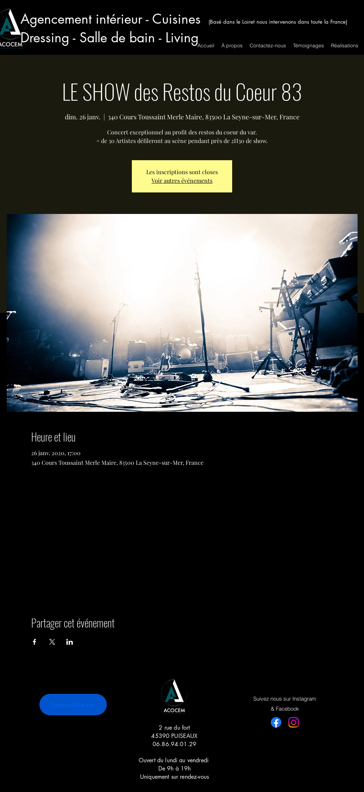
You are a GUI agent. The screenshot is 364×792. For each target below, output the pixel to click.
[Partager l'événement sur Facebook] (34, 642)
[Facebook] (276, 722)
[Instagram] (294, 722)
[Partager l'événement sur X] (52, 642)
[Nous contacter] (73, 704)
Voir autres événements (182, 180)
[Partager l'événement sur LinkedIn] (69, 642)
